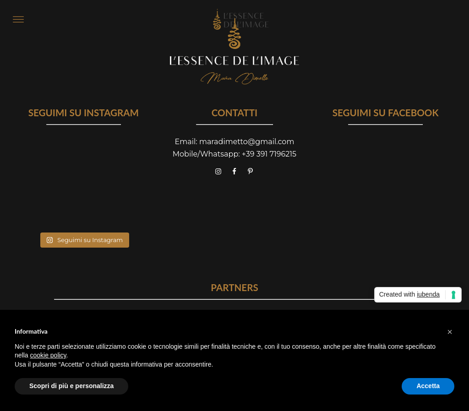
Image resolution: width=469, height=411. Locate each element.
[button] (449, 331)
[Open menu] (18, 19)
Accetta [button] (428, 385)
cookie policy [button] (48, 355)
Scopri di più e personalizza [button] (71, 385)
